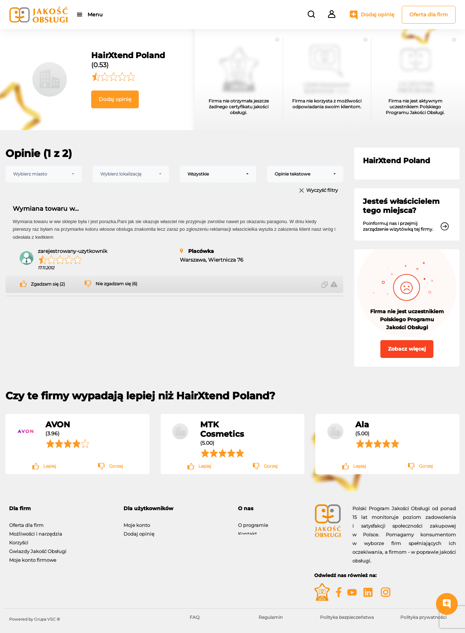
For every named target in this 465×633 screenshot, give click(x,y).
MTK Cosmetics (222, 429)
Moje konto (137, 521)
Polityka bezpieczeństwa (347, 617)
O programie (253, 521)
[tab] (61, 508)
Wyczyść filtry (322, 190)
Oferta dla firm (428, 14)
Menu (95, 14)
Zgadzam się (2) (48, 284)
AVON (57, 424)
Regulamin (271, 617)
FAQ (194, 617)
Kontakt (247, 530)
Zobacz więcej (407, 349)
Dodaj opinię (378, 14)
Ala (362, 424)
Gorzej (116, 466)
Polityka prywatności (423, 617)
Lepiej (49, 466)
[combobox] (43, 174)
